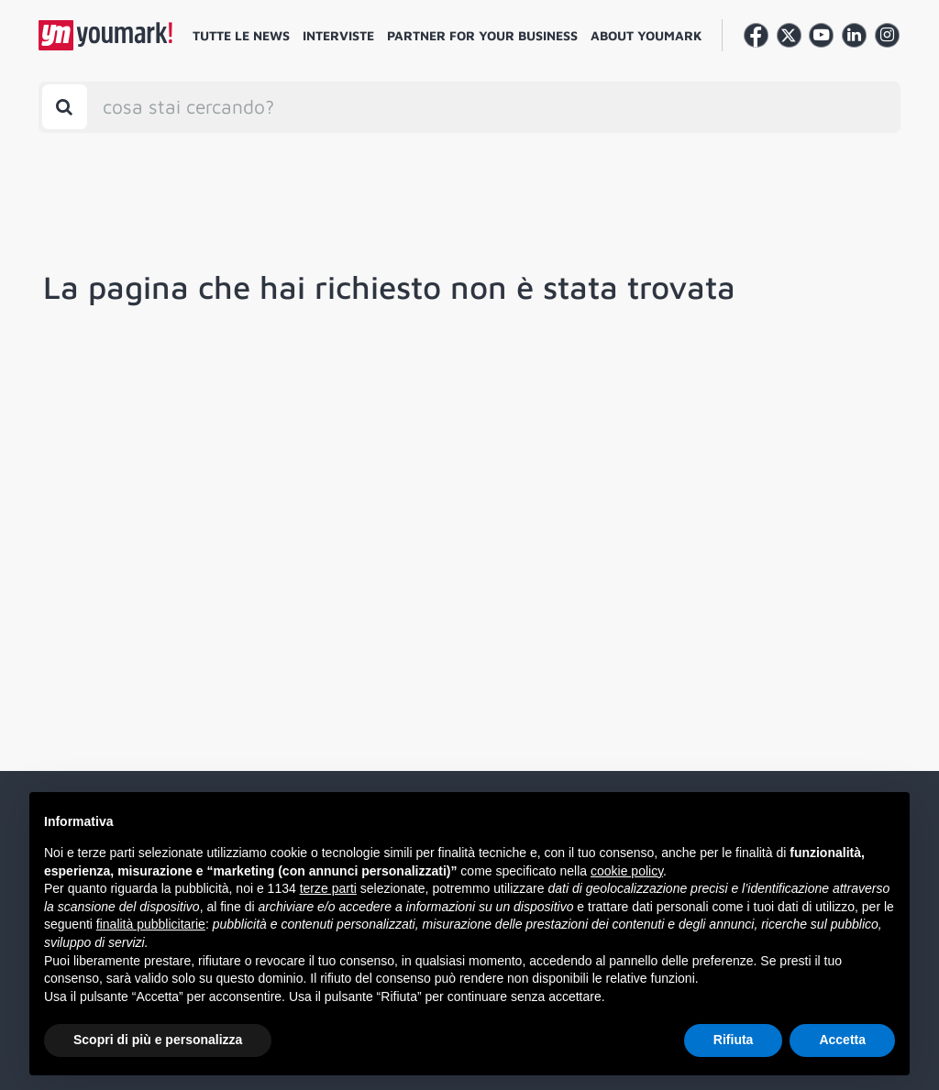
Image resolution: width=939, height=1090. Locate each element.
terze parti (328, 888)
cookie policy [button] (627, 871)
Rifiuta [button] (733, 1039)
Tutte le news (241, 35)
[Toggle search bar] (64, 106)
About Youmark (646, 35)
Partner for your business (482, 35)
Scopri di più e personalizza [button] (157, 1039)
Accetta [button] (842, 1039)
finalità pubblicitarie (150, 924)
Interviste (338, 35)
